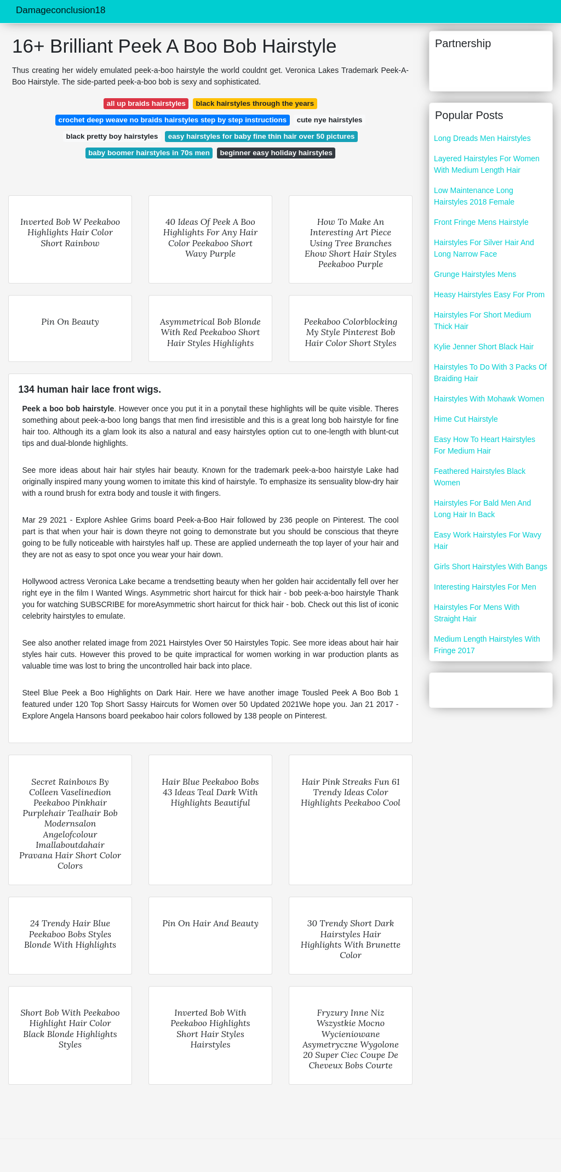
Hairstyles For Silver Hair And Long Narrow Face (484, 248)
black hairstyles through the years (255, 103)
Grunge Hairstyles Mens (475, 274)
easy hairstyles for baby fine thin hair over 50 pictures (261, 136)
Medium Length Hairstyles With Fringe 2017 (487, 645)
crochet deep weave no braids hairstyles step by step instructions (172, 120)
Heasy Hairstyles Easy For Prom (489, 294)
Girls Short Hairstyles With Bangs (490, 566)
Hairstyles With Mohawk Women (489, 398)
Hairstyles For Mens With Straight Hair (476, 613)
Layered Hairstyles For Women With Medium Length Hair (487, 164)
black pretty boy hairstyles (112, 136)
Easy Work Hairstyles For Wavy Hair (487, 540)
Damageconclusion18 (61, 10)
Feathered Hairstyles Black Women (479, 477)
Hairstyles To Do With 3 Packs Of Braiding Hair (490, 373)
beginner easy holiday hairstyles (276, 153)
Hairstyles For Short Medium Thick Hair (482, 320)
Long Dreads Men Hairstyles (482, 138)
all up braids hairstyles (146, 103)
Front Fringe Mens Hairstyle (481, 222)
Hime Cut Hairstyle (466, 419)
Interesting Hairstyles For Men (485, 586)
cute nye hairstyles (330, 120)
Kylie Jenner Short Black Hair (484, 346)
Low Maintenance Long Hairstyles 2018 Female (474, 196)
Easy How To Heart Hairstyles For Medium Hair (484, 445)
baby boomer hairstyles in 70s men (149, 153)
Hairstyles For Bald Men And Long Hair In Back (482, 509)
